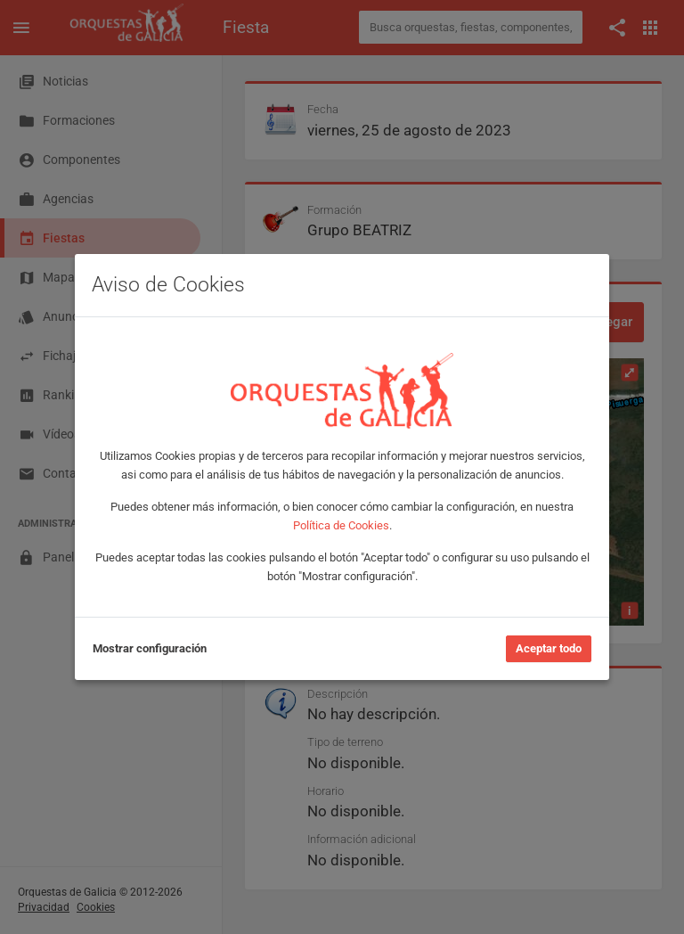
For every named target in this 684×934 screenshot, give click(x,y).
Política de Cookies (341, 525)
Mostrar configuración (150, 648)
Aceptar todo (549, 648)
